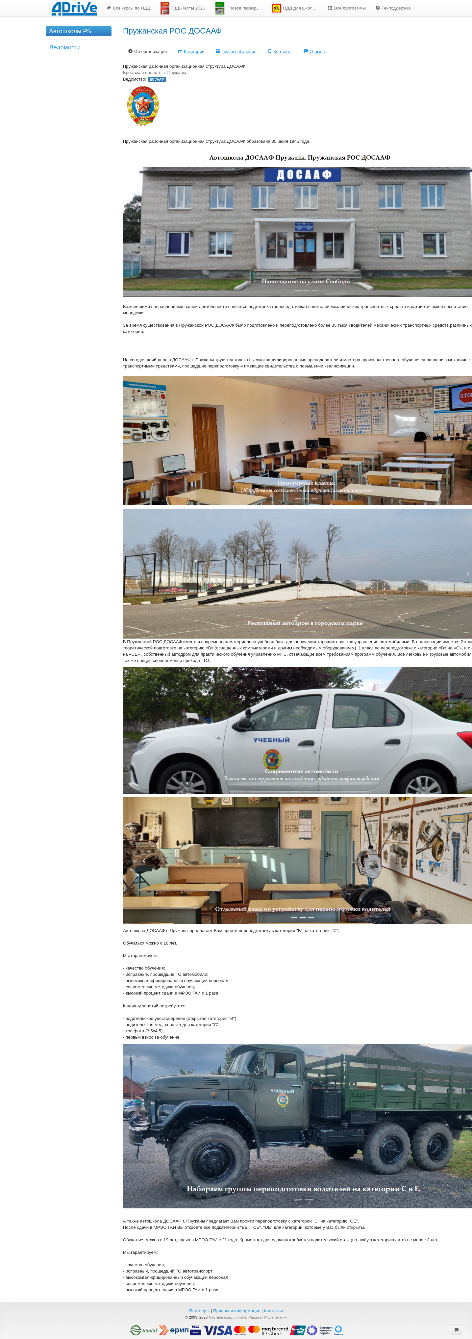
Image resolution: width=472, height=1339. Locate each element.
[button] (456, 1330)
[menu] (258, 8)
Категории (191, 51)
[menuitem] (128, 8)
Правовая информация (236, 1310)
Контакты (280, 51)
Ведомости (65, 47)
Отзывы (315, 51)
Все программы (347, 8)
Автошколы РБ (70, 31)
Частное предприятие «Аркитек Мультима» (248, 1317)
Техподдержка (393, 8)
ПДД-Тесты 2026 (182, 8)
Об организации (147, 51)
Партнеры (199, 1310)
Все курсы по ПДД (128, 8)
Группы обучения (236, 51)
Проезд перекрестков (240, 8)
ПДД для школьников (297, 8)
